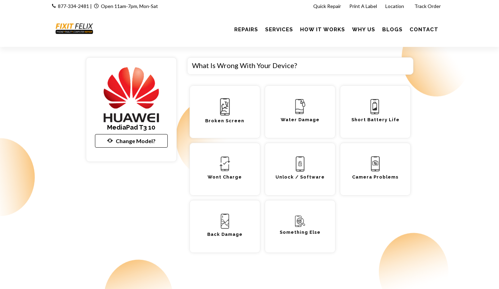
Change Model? (131, 141)
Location (395, 6)
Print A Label (363, 6)
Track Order (428, 6)
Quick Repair (327, 6)
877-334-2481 (73, 6)
